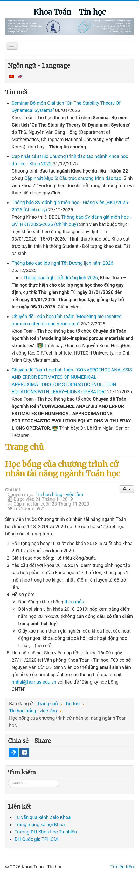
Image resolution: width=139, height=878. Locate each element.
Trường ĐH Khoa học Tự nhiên (46, 848)
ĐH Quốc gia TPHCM (36, 855)
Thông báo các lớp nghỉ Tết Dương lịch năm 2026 (62, 263)
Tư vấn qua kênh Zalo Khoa (43, 834)
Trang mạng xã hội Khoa (40, 841)
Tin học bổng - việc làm (59, 494)
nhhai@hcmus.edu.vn (34, 682)
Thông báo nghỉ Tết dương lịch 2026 (60, 277)
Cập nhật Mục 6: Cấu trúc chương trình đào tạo (72, 178)
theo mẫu (74, 601)
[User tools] (127, 489)
